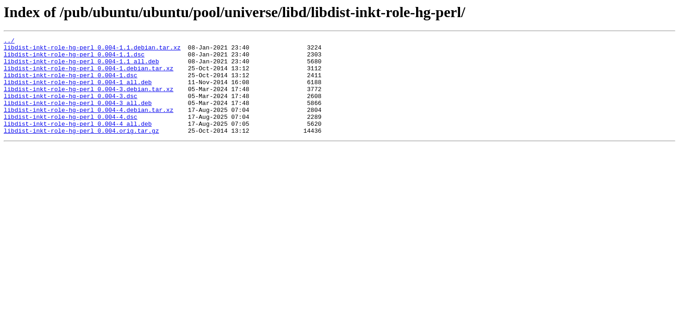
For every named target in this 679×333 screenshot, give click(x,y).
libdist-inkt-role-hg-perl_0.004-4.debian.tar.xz (89, 125)
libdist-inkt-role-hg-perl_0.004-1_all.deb (78, 91)
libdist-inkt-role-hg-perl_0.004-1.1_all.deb (81, 66)
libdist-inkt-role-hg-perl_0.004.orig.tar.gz (81, 150)
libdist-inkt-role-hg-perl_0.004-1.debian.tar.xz (89, 75)
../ (9, 41)
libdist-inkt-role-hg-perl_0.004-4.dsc (70, 133)
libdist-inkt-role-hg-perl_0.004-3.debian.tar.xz (89, 100)
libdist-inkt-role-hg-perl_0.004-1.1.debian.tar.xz (92, 50)
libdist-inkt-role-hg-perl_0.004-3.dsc (70, 108)
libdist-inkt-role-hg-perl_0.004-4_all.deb (78, 141)
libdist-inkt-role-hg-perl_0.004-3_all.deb (78, 116)
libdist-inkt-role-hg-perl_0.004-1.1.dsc (74, 58)
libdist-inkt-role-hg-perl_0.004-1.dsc (70, 83)
